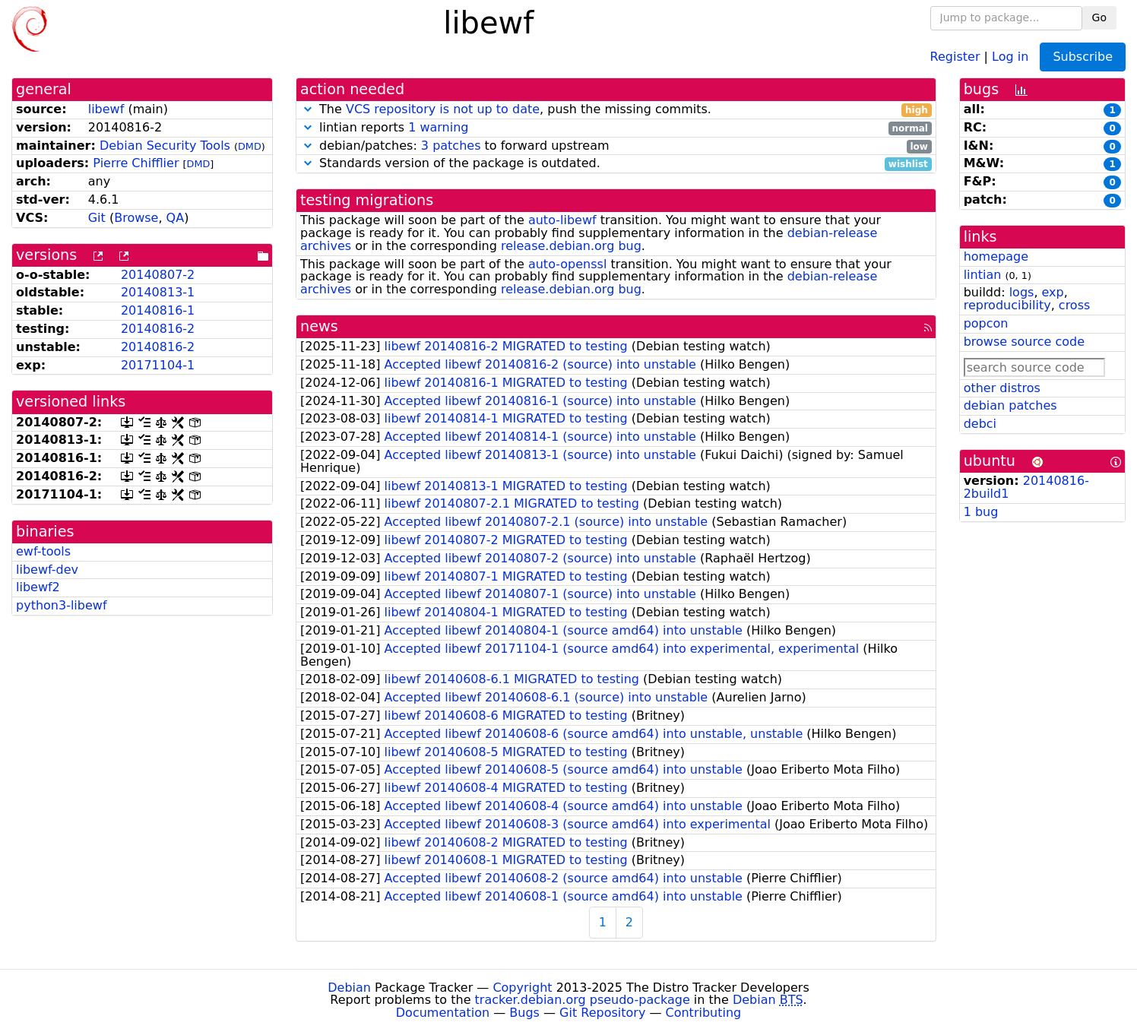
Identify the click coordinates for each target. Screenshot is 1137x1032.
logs (1021, 292)
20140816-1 (158, 310)
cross (1074, 305)
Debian (349, 987)
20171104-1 (158, 365)
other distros (1002, 388)
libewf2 (38, 587)
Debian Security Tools (165, 145)
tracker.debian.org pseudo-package (582, 999)
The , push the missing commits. (616, 109)
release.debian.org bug (571, 246)
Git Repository (602, 1012)
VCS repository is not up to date (443, 109)
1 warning (438, 127)
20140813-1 (158, 292)
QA (175, 218)
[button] (308, 109)
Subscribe (1083, 56)
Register (955, 56)
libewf (106, 109)
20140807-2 (158, 274)
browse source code (1024, 341)
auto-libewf (562, 220)
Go (1099, 17)
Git (97, 218)
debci (980, 423)
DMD (249, 146)
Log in (1010, 56)
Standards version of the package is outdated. (616, 163)
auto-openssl (567, 264)
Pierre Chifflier (136, 163)
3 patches (451, 145)
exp (1053, 292)
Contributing (704, 1012)
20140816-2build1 (1026, 487)
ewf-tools (43, 551)
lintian (983, 274)
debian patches (1010, 405)
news (319, 326)
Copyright (522, 987)
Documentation (442, 1012)
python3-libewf (61, 605)
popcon (986, 323)
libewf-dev (47, 569)
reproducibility (1007, 305)
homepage (996, 256)
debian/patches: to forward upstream (616, 146)
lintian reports (616, 128)
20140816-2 (158, 328)
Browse (136, 218)
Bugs (524, 1012)
